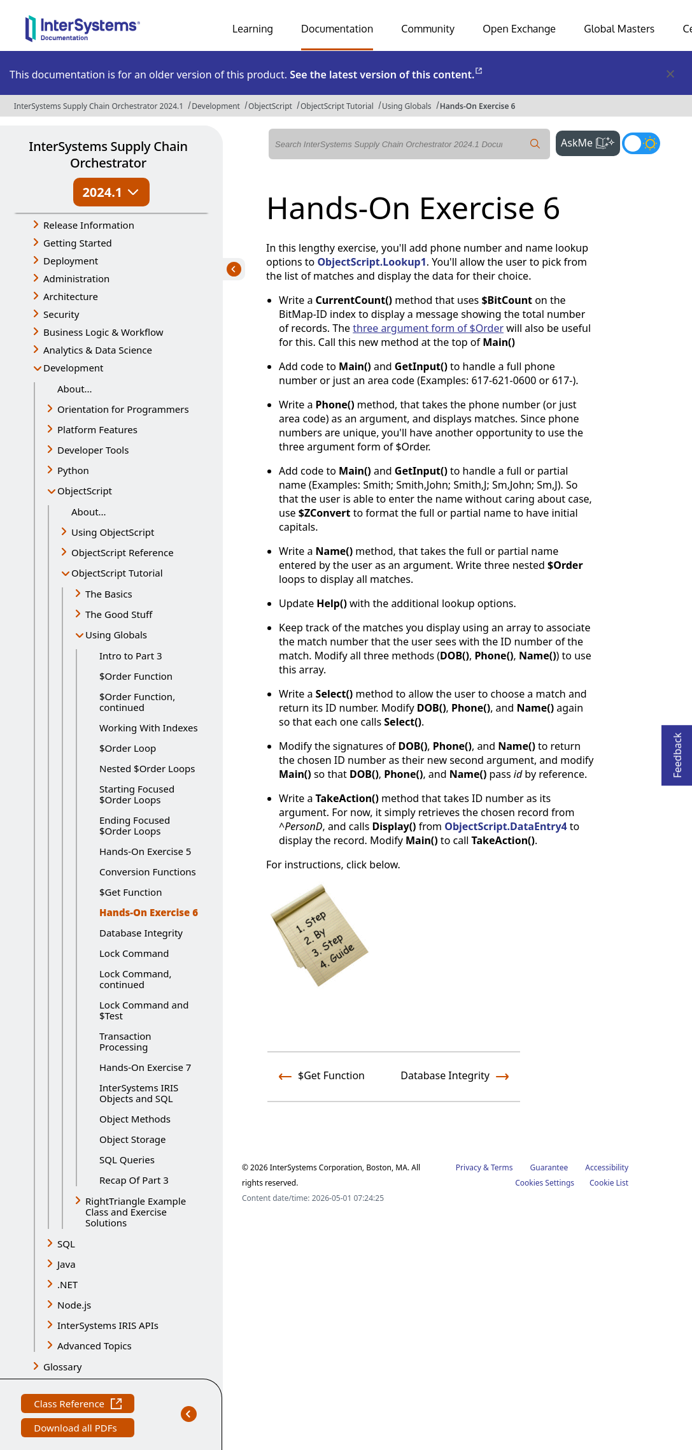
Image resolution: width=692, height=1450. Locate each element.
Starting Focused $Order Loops (136, 794)
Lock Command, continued (135, 979)
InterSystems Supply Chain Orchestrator (108, 154)
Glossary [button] (62, 1366)
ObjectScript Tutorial (337, 106)
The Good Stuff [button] (118, 614)
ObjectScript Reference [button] (122, 552)
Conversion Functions (147, 871)
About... (74, 388)
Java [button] (66, 1264)
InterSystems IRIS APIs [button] (108, 1325)
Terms (502, 1167)
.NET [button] (67, 1284)
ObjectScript (270, 106)
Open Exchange (519, 28)
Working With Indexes (148, 727)
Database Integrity (141, 932)
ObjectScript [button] (84, 490)
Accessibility (606, 1167)
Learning (252, 28)
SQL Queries (127, 1159)
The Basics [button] (108, 593)
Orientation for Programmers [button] (123, 409)
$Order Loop (127, 748)
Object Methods (135, 1118)
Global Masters (619, 28)
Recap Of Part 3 (134, 1180)
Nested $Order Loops (147, 768)
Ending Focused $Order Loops (134, 825)
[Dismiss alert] (669, 74)
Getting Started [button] (77, 242)
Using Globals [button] (116, 634)
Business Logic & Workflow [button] (103, 332)
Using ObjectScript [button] (112, 532)
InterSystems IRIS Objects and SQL (138, 1093)
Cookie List (609, 1182)
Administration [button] (76, 278)
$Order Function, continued (137, 702)
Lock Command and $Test (143, 1010)
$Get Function (130, 892)
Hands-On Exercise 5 (145, 851)
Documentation (337, 28)
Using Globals (407, 106)
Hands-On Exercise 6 (478, 106)
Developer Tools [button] (93, 449)
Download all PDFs (77, 1429)
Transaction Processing (125, 1041)
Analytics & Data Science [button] (97, 349)
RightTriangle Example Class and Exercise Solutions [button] (135, 1212)
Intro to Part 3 (130, 655)
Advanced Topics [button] (94, 1345)
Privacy (468, 1167)
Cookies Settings (544, 1183)
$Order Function (136, 676)
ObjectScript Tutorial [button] (117, 572)
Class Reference (78, 1405)
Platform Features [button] (97, 429)
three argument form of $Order (428, 328)
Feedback (677, 751)
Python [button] (73, 470)
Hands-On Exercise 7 (145, 1067)
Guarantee (549, 1167)
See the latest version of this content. (387, 75)
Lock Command (134, 953)
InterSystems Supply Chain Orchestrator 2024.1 (98, 106)
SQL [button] (66, 1243)
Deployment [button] (70, 260)
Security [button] (61, 314)
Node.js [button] (74, 1304)
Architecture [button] (70, 296)
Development (216, 106)
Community (428, 28)
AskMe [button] (590, 141)
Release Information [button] (88, 225)
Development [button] (73, 367)
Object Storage (132, 1139)
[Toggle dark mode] (641, 143)
